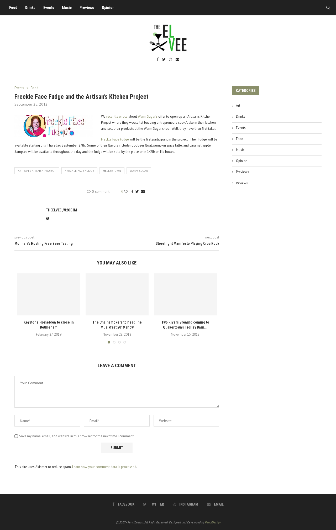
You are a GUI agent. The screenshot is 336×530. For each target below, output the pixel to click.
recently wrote (117, 116)
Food (13, 8)
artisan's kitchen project (37, 171)
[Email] (177, 60)
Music (67, 8)
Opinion (108, 8)
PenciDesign (212, 522)
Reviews (242, 183)
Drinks (30, 8)
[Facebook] (158, 60)
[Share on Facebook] (132, 191)
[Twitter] (164, 60)
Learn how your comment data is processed (104, 467)
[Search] (328, 7)
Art (238, 105)
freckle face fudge (79, 171)
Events (48, 8)
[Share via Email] (143, 191)
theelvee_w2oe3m (61, 210)
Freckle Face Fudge (115, 139)
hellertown (112, 171)
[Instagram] (170, 60)
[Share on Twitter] (137, 191)
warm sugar (139, 171)
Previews (87, 8)
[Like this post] (126, 191)
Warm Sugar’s (148, 116)
